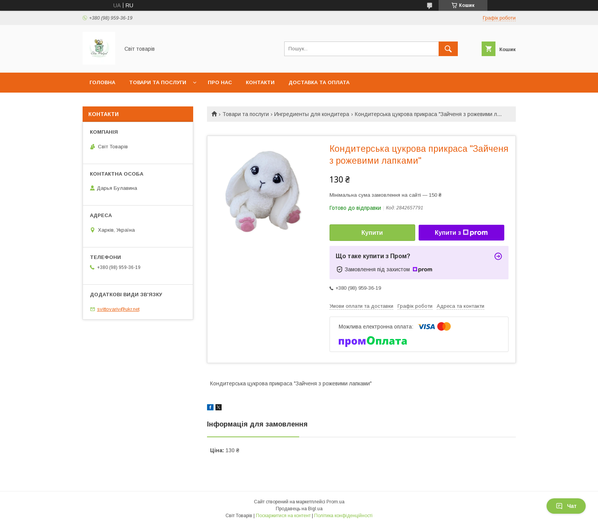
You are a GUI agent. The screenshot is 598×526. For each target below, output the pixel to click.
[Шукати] (448, 48)
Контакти (260, 82)
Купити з (461, 232)
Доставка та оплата (319, 82)
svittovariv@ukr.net (118, 309)
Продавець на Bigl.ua (299, 508)
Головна (102, 82)
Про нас (220, 82)
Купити (372, 232)
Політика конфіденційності (343, 515)
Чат (566, 506)
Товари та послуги (157, 82)
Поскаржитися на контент (283, 515)
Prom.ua (335, 501)
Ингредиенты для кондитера (311, 114)
